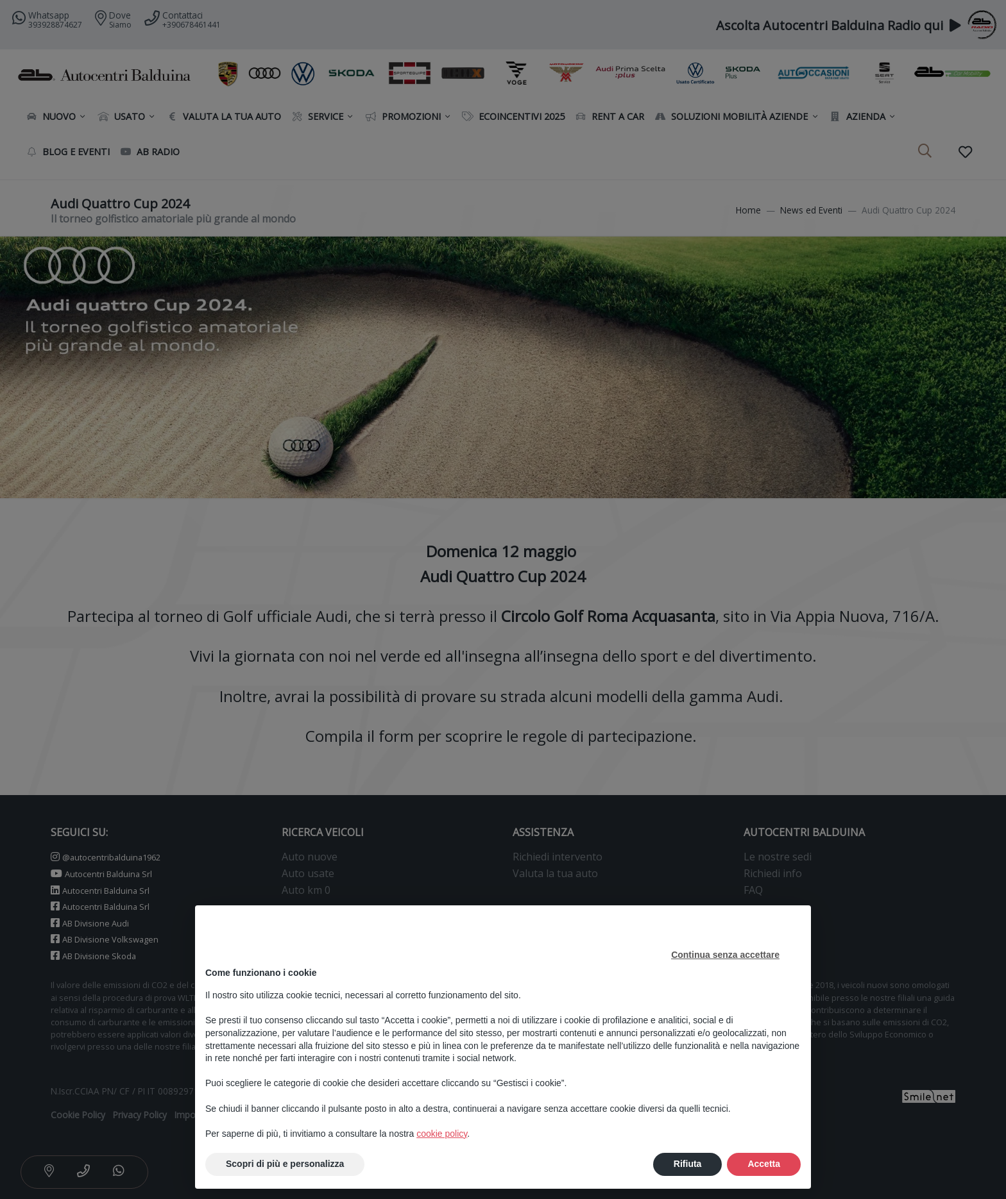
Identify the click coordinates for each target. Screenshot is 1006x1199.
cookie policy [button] (441, 1133)
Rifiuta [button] (688, 1164)
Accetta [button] (763, 1164)
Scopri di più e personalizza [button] (285, 1164)
